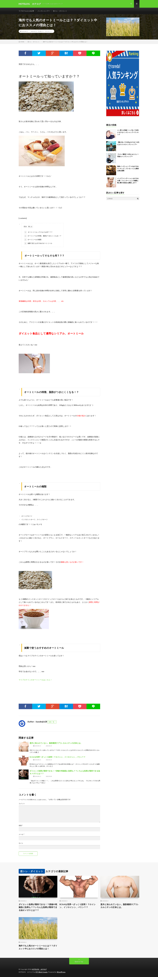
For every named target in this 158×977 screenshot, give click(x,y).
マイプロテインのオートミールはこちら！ (35, 680)
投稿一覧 (51, 722)
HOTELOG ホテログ (39, 969)
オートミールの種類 (32, 239)
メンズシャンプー (43, 11)
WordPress (61, 972)
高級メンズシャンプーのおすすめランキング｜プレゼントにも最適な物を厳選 (128, 169)
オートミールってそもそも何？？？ (38, 232)
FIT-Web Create (42, 972)
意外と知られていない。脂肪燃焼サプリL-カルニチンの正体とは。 (56, 743)
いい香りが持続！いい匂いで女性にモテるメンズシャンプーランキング (128, 132)
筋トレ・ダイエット (60, 11)
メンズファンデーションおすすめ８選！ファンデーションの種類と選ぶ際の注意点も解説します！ (128, 181)
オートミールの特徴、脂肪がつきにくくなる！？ (42, 236)
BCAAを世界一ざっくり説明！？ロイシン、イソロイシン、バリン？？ (57, 757)
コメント (22, 803)
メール (21, 834)
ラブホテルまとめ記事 (26, 11)
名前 (21, 825)
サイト (21, 843)
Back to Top (79, 962)
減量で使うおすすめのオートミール (38, 243)
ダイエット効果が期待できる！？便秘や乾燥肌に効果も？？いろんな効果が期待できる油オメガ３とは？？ (38, 907)
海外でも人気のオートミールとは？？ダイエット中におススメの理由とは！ (38, 947)
